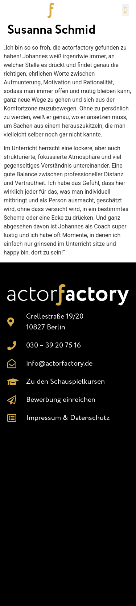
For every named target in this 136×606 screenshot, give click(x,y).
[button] (125, 10)
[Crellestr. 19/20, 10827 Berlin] (68, 511)
